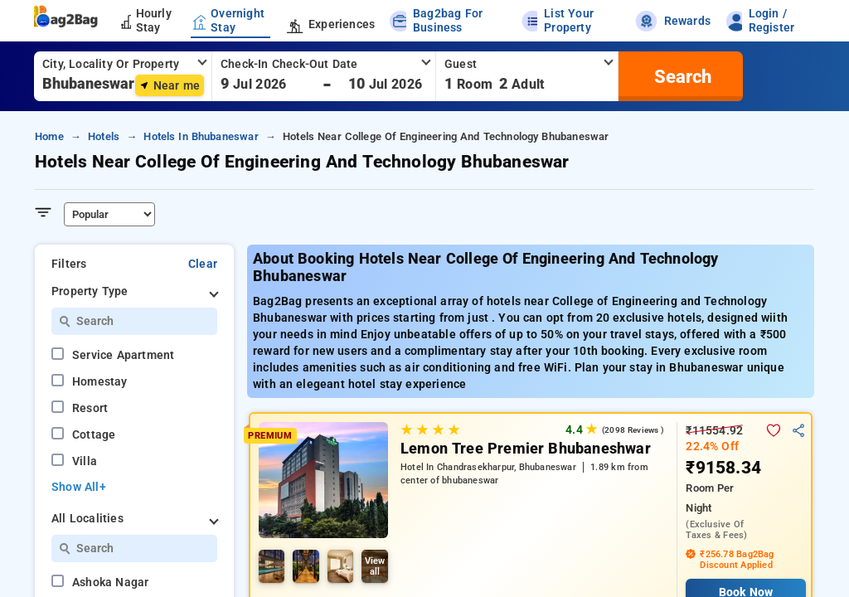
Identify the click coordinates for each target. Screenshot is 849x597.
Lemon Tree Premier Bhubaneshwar (525, 448)
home (49, 136)
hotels (103, 136)
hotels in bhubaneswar (200, 136)
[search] (681, 76)
